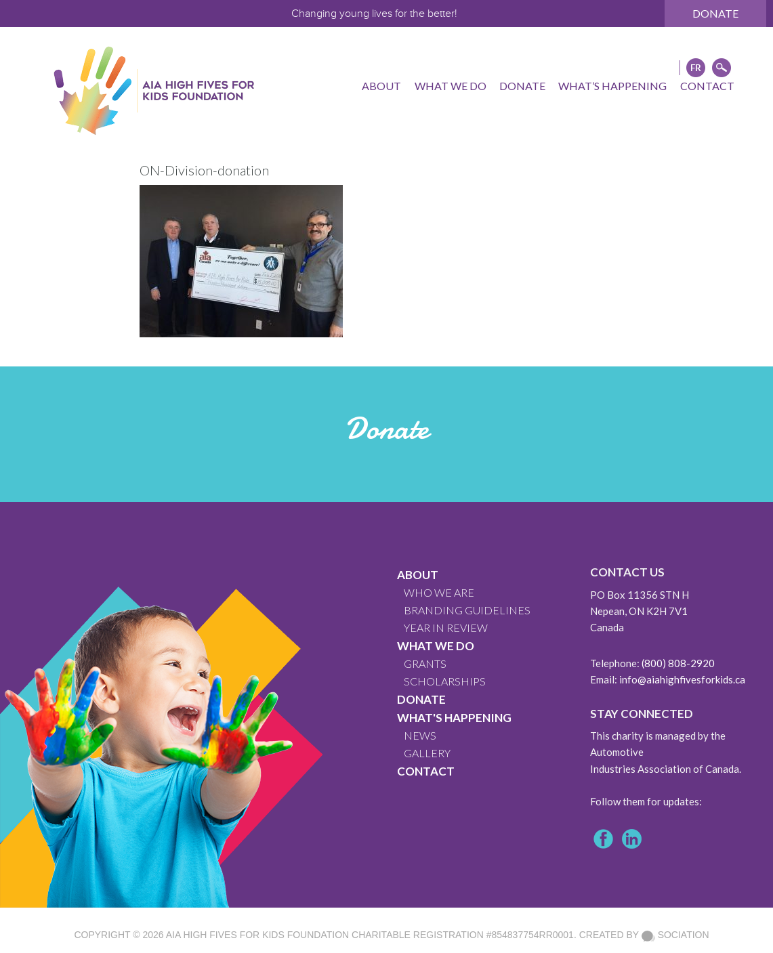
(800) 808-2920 (678, 663)
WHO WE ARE (439, 592)
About (417, 575)
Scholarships (445, 681)
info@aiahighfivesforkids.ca (682, 679)
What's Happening (454, 718)
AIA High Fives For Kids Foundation (257, 934)
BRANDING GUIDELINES (467, 609)
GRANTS (425, 663)
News (420, 735)
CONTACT (426, 771)
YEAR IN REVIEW (446, 627)
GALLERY (427, 752)
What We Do (435, 646)
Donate (715, 13)
